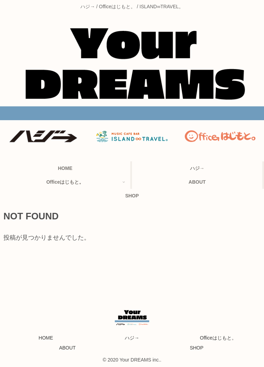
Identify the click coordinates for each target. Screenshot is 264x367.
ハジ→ (132, 338)
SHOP (197, 348)
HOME (45, 338)
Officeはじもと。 (218, 338)
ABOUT (67, 348)
